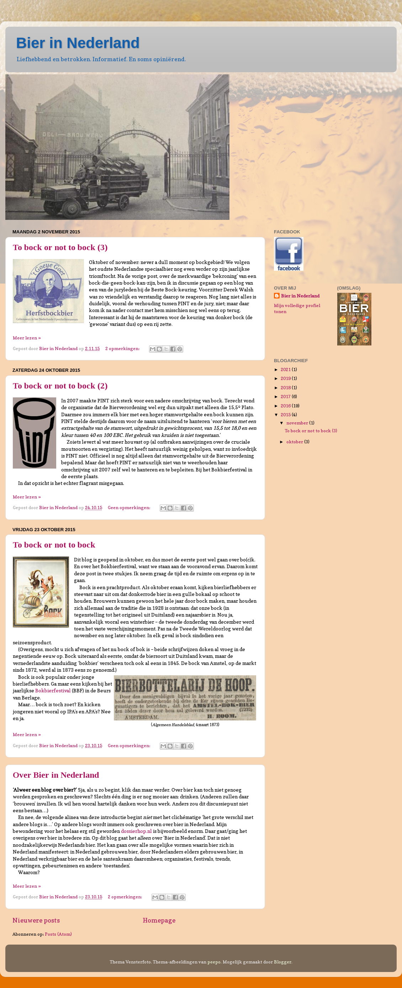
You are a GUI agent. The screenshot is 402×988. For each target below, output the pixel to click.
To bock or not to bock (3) (60, 247)
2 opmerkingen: (123, 348)
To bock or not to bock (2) (60, 385)
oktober (295, 441)
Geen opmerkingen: (129, 507)
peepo (214, 962)
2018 (286, 387)
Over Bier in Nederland (56, 775)
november (297, 423)
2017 (286, 396)
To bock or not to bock (54, 544)
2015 (286, 414)
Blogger (282, 962)
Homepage (159, 920)
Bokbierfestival (53, 690)
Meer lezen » (27, 337)
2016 (286, 405)
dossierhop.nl (136, 831)
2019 (286, 378)
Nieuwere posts (36, 920)
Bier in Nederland (78, 43)
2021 (286, 369)
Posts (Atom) (58, 934)
